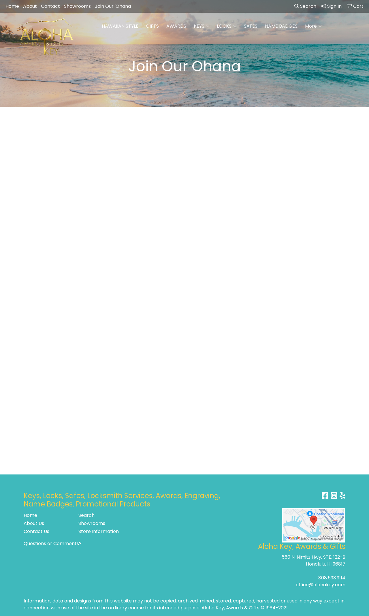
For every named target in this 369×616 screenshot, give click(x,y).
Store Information (98, 531)
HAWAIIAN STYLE (120, 26)
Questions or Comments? (53, 543)
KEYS (201, 26)
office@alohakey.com (320, 584)
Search (305, 6)
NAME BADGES (281, 26)
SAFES (250, 26)
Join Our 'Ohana (113, 6)
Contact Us (36, 531)
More (313, 26)
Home (12, 6)
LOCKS (226, 26)
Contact (50, 6)
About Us (34, 523)
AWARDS (176, 26)
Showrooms (77, 6)
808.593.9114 (331, 577)
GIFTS (152, 26)
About (30, 6)
